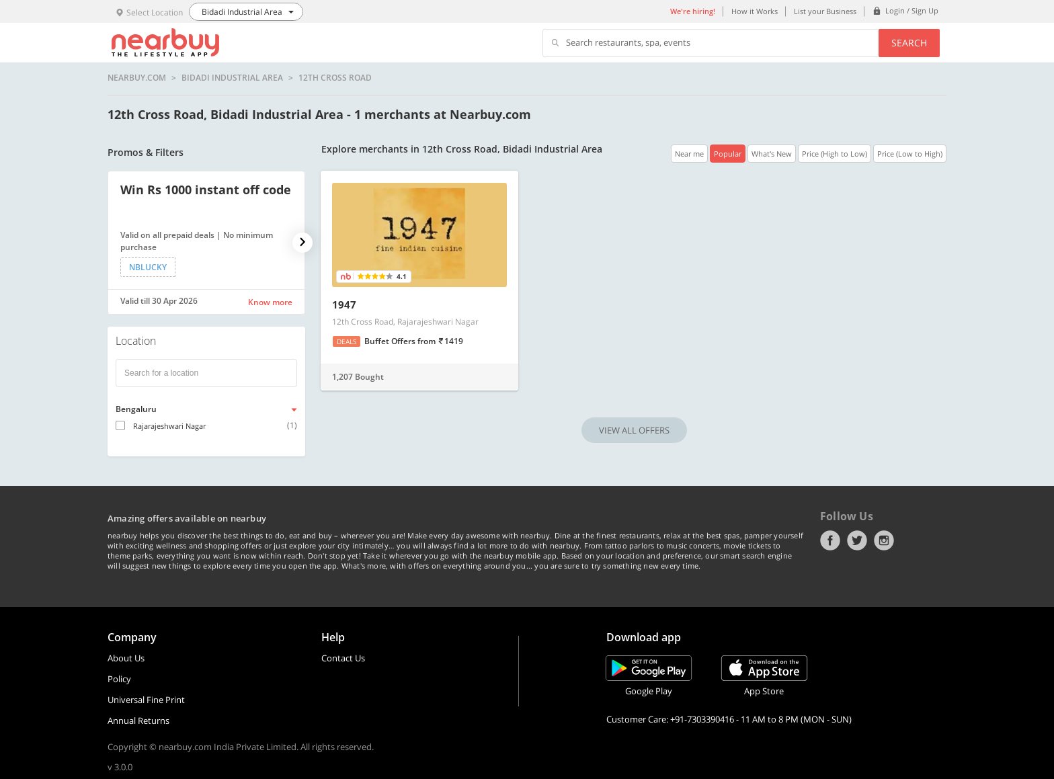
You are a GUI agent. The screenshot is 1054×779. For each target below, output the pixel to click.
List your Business (825, 11)
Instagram (884, 540)
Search (909, 42)
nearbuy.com (137, 78)
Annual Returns (138, 720)
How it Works (754, 11)
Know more (270, 302)
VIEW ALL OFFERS (634, 430)
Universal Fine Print (146, 700)
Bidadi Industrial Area (232, 78)
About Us (126, 658)
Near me (689, 154)
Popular (727, 154)
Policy (119, 679)
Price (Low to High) (909, 154)
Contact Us (343, 658)
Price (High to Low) (834, 154)
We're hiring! (692, 11)
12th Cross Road (335, 78)
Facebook (830, 540)
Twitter (857, 540)
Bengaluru (136, 409)
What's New (772, 154)
